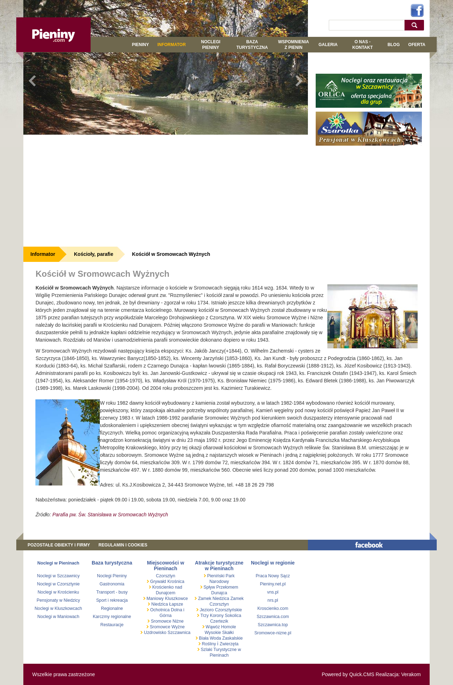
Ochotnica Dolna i (166, 609)
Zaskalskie (232, 638)
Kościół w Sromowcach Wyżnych (171, 254)
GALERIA (328, 44)
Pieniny (140, 44)
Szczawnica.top (273, 624)
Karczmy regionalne (112, 616)
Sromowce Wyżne (167, 626)
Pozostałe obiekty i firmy (59, 545)
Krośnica (175, 581)
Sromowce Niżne (167, 621)
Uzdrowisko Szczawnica (166, 632)
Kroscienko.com (272, 608)
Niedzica (159, 604)
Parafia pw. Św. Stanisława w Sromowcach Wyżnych (110, 514)
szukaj (416, 25)
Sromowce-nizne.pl (272, 632)
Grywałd (157, 581)
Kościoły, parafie (93, 254)
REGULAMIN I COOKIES (122, 545)
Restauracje (112, 624)
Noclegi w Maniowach (58, 616)
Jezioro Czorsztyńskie (220, 609)
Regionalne (112, 608)
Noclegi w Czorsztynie (58, 584)
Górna (166, 615)
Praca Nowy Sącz (273, 575)
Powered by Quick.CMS (348, 674)
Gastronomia (111, 584)
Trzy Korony (211, 615)
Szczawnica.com (273, 616)
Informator (171, 44)
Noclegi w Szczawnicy (58, 575)
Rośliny (209, 643)
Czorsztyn (165, 575)
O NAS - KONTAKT (362, 44)
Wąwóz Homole (220, 626)
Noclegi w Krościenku (58, 592)
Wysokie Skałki (219, 632)
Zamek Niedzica (213, 598)
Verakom (411, 674)
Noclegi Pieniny (210, 44)
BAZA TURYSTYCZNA (252, 44)
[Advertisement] (166, 189)
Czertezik (219, 621)
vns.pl (273, 592)
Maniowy (154, 598)
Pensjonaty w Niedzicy (58, 600)
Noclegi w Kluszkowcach (58, 608)
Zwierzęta (229, 643)
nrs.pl (273, 600)
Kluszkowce (176, 598)
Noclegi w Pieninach (58, 563)
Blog (394, 44)
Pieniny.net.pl (273, 584)
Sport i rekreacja (112, 600)
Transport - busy (112, 592)
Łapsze (176, 604)
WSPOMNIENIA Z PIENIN (293, 44)
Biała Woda (210, 638)
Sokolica (232, 615)
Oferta (416, 44)
